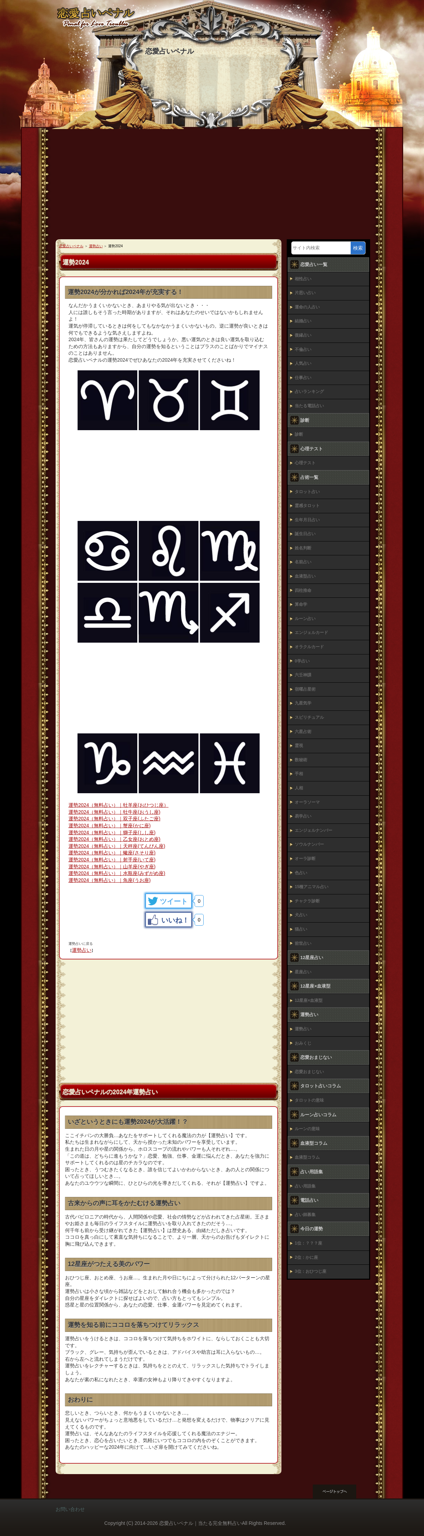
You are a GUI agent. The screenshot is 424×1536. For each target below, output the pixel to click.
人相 (299, 788)
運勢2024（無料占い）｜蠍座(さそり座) (111, 852)
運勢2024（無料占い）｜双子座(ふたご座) (114, 818)
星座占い (303, 972)
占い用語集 (305, 1186)
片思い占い (305, 292)
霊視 (299, 745)
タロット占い (307, 491)
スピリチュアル (309, 717)
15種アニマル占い (311, 886)
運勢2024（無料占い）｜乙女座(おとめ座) (114, 839)
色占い (301, 872)
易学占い (303, 816)
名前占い (303, 562)
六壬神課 (303, 675)
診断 (299, 434)
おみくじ (303, 1043)
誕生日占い (305, 533)
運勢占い (81, 950)
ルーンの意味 (307, 1128)
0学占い (302, 661)
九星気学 (303, 703)
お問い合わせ (70, 1509)
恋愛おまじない (309, 1071)
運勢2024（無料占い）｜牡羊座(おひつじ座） (118, 805)
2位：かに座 (306, 1257)
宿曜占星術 (305, 689)
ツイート (174, 901)
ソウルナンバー (309, 844)
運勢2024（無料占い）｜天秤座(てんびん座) (116, 846)
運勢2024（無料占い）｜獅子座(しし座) (111, 832)
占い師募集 (305, 1214)
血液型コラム (307, 1157)
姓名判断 (303, 548)
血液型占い (305, 576)
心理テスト (305, 462)
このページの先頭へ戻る (340, 1491)
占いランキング (309, 391)
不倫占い (303, 349)
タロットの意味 (309, 1100)
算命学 (301, 604)
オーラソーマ (307, 802)
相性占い (303, 278)
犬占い (301, 914)
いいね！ (175, 920)
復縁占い (303, 335)
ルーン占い (305, 618)
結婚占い (303, 321)
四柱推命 (303, 590)
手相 (299, 773)
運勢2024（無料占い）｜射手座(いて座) (111, 859)
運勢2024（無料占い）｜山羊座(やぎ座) (111, 866)
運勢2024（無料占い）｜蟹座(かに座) (109, 825)
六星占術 (303, 731)
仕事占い (303, 377)
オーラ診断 (305, 858)
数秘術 (301, 759)
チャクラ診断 (307, 901)
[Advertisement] (212, 187)
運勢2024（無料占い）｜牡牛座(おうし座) (114, 812)
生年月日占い (307, 519)
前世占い (303, 943)
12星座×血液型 (309, 1000)
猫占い (301, 929)
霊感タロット (307, 505)
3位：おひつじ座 (310, 1271)
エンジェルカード (311, 632)
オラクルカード (309, 646)
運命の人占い (307, 307)
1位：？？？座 (308, 1243)
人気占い (303, 363)
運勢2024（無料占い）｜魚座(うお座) (109, 880)
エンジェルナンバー (313, 830)
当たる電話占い (309, 405)
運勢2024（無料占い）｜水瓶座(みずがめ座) (116, 873)
